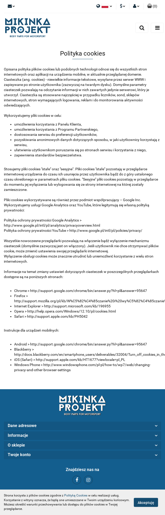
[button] (152, 6)
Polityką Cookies (75, 495)
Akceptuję (146, 502)
